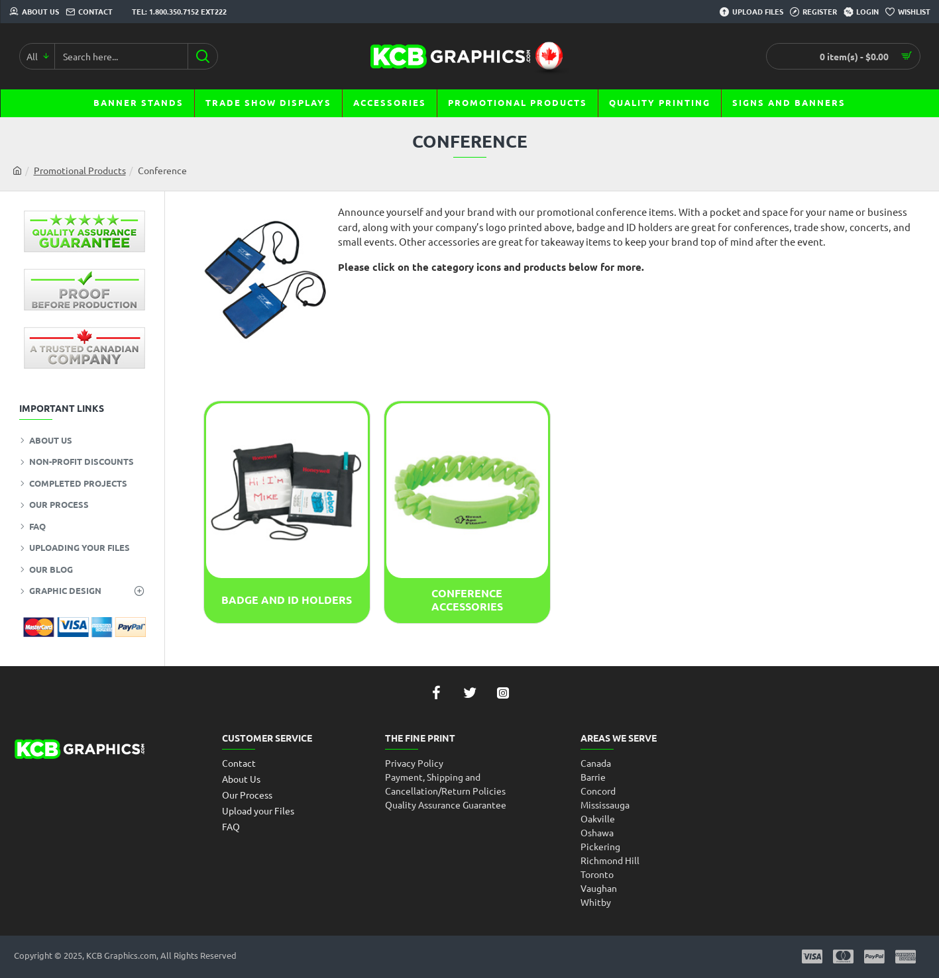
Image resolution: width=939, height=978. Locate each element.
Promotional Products (80, 170)
